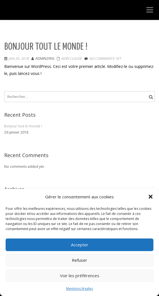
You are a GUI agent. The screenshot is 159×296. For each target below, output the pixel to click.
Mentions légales (79, 288)
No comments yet (105, 58)
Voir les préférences (79, 275)
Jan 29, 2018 (19, 58)
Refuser (79, 260)
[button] (150, 196)
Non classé (71, 58)
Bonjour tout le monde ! (45, 47)
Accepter (79, 244)
